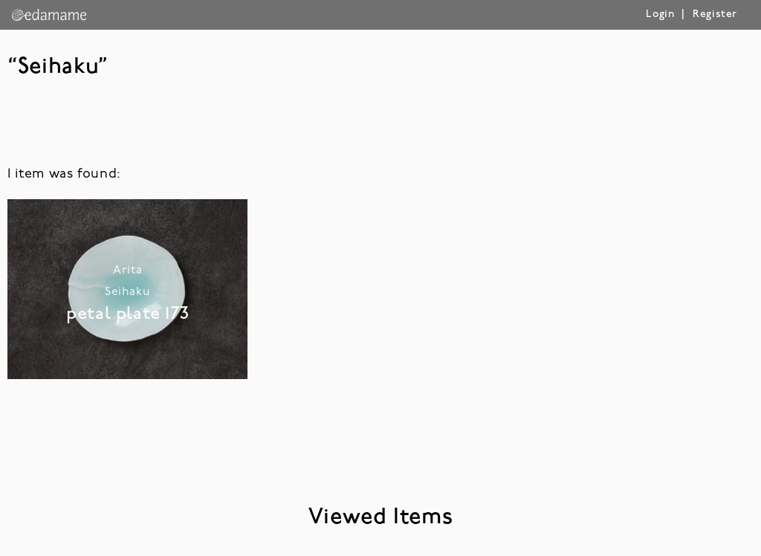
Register (715, 14)
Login (660, 14)
